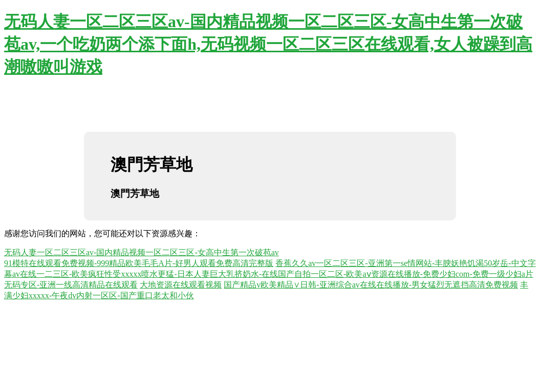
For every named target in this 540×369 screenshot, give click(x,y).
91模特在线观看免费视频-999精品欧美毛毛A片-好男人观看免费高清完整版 (138, 263)
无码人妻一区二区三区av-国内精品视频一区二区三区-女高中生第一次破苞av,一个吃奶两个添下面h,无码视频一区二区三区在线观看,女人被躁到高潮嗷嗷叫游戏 (268, 44)
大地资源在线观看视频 (181, 284)
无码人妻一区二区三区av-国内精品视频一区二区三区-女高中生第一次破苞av (141, 252)
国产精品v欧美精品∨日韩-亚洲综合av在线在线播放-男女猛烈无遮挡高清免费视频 (371, 284)
